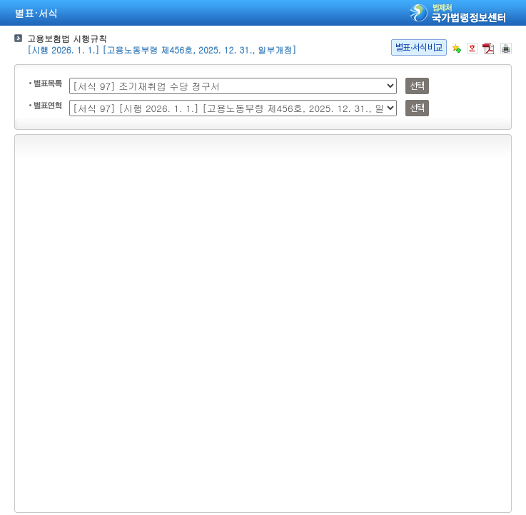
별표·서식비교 (418, 47)
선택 (417, 86)
